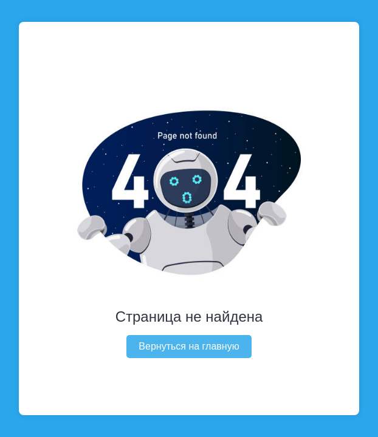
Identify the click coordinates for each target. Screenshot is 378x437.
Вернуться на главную (189, 346)
